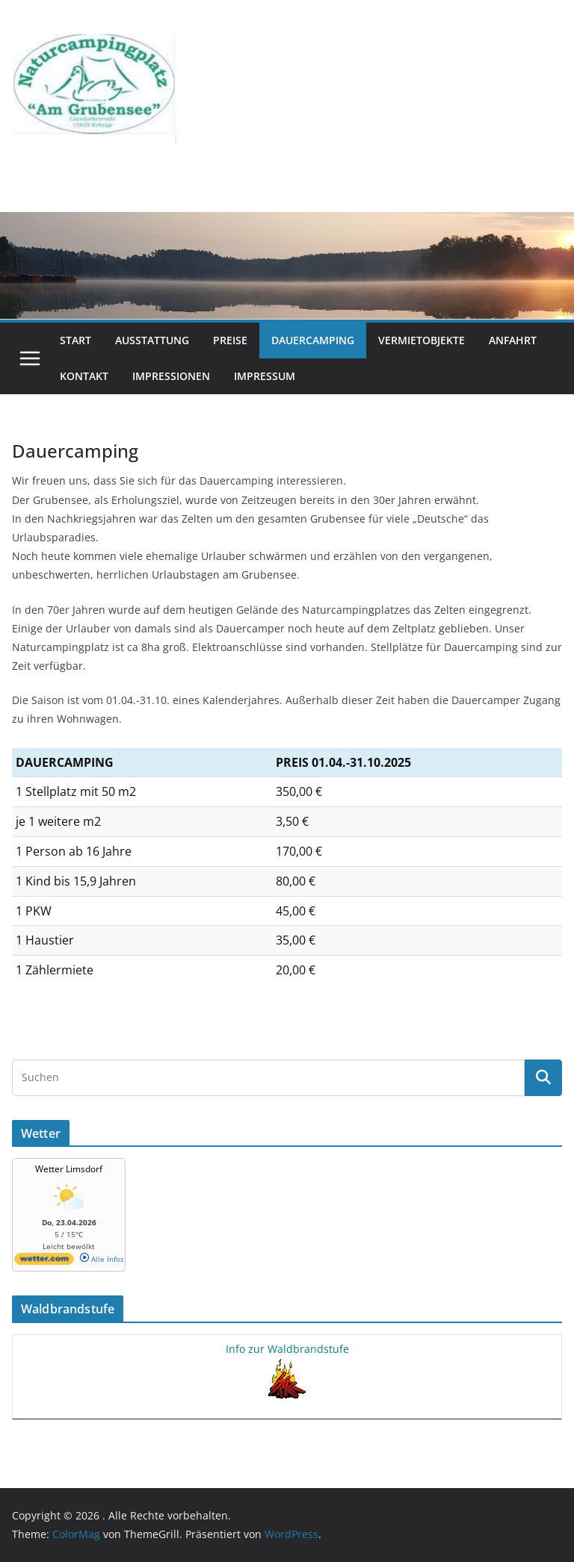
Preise (230, 340)
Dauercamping (312, 340)
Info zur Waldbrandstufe (287, 1349)
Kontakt (84, 376)
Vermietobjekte (421, 340)
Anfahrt (513, 340)
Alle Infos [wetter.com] (102, 1259)
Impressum (264, 376)
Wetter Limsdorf (68, 1169)
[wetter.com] (44, 1262)
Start (75, 340)
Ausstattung (152, 340)
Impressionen (171, 376)
